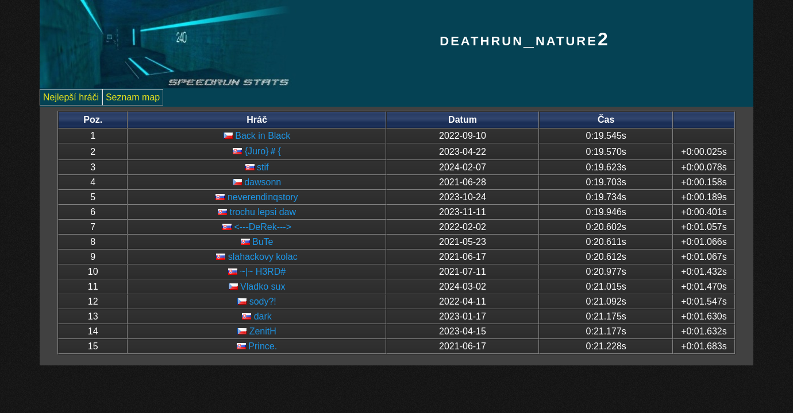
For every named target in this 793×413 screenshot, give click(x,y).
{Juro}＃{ (263, 151)
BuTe (262, 242)
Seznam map (133, 97)
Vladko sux (262, 286)
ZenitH (262, 331)
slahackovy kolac (263, 257)
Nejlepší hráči (71, 97)
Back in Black (262, 136)
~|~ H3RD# (263, 271)
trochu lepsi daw (262, 212)
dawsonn (262, 182)
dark (263, 316)
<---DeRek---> (262, 227)
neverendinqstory (263, 197)
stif (262, 167)
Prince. (262, 346)
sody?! (262, 301)
